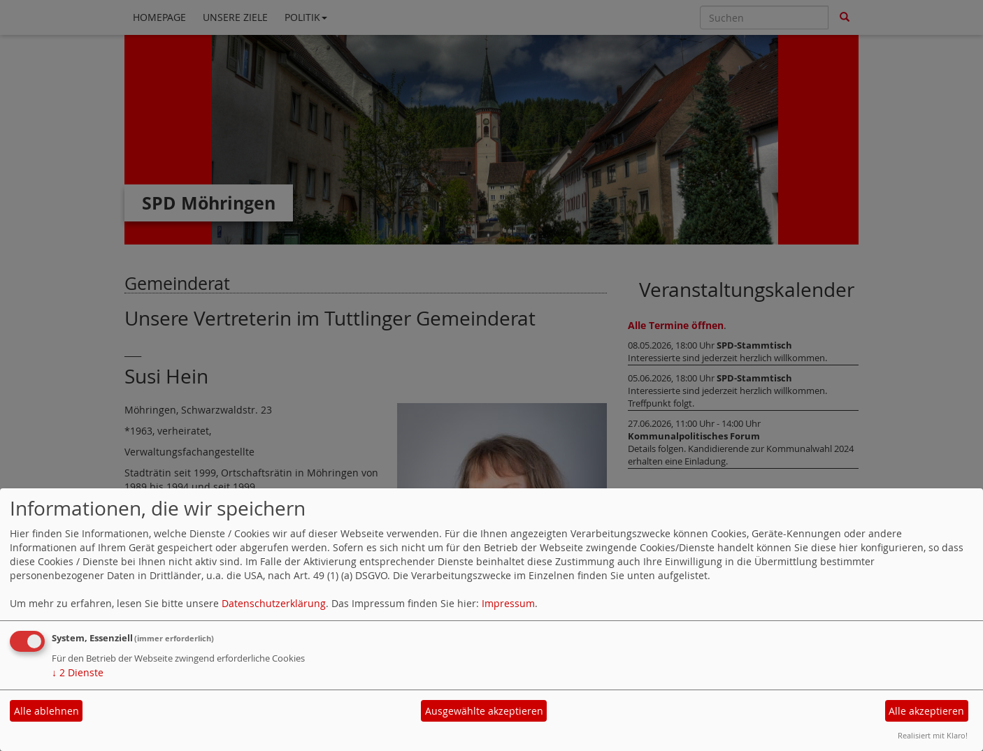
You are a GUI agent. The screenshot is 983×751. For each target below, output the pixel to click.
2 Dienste (77, 672)
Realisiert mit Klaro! (933, 735)
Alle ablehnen (46, 710)
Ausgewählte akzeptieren (484, 710)
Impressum (508, 603)
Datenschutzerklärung (274, 603)
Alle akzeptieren (926, 710)
